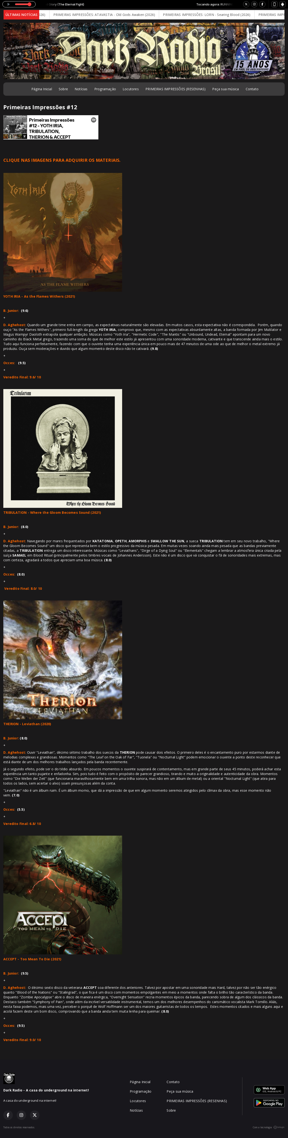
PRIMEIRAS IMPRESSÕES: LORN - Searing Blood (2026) (210, 14)
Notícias (81, 89)
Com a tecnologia (269, 1127)
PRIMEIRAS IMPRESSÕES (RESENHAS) (175, 89)
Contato (252, 89)
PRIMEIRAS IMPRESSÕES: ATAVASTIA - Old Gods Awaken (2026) (108, 14)
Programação (105, 89)
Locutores (131, 89)
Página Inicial (41, 89)
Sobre (63, 89)
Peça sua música (225, 89)
